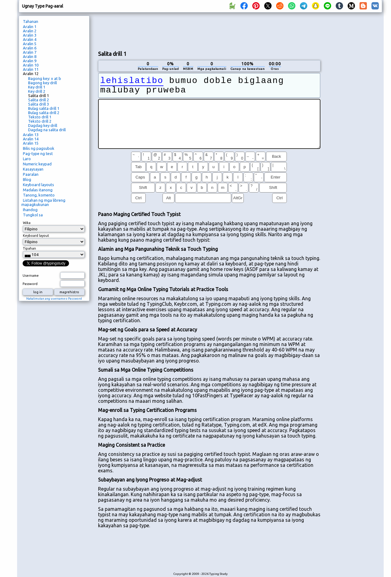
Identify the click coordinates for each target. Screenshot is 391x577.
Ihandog (30, 209)
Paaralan (30, 174)
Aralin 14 (30, 139)
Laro (27, 159)
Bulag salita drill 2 (43, 112)
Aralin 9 (29, 61)
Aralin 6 (29, 48)
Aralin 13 (30, 134)
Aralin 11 (30, 69)
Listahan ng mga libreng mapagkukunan (43, 202)
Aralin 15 (30, 143)
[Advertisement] (209, 31)
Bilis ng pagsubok (38, 148)
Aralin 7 (29, 52)
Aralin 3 (29, 35)
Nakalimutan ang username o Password (54, 298)
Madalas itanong (38, 190)
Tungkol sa (33, 215)
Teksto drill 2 (39, 121)
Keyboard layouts (38, 184)
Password (30, 284)
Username (31, 275)
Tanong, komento (39, 195)
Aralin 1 (29, 26)
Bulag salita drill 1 (43, 108)
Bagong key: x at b (44, 78)
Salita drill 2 (38, 100)
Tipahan (29, 248)
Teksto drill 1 (39, 117)
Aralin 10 (30, 65)
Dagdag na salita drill (47, 130)
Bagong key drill (42, 83)
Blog (27, 179)
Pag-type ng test (38, 153)
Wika (27, 223)
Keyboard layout (36, 235)
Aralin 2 (29, 31)
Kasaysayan (33, 169)
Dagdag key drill (42, 125)
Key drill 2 (36, 91)
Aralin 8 (29, 56)
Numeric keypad (37, 164)
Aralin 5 (29, 43)
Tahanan (30, 21)
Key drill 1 (36, 87)
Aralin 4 (29, 39)
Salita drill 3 (38, 104)
